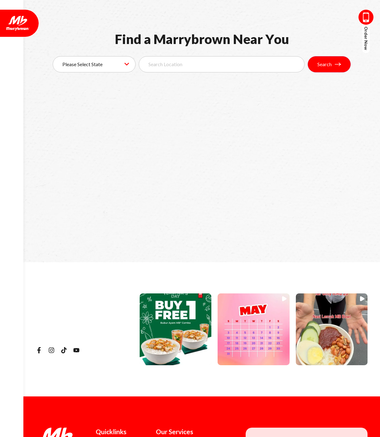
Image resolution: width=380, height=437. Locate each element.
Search (329, 64)
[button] (175, 329)
